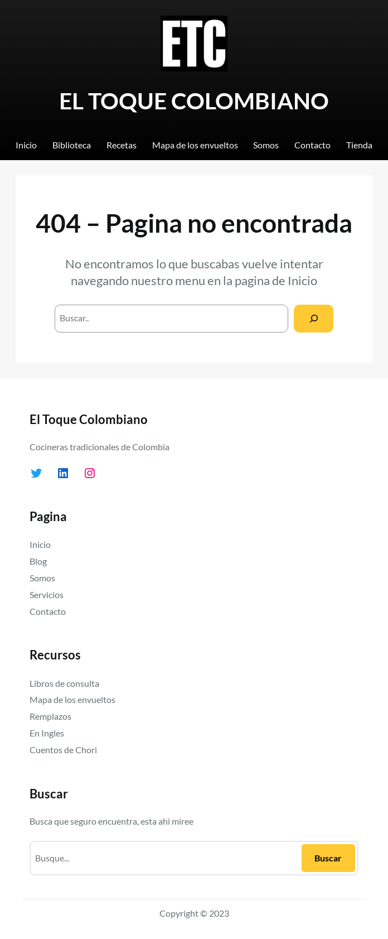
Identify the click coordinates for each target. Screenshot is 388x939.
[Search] (313, 318)
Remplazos (50, 716)
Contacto (48, 611)
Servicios (47, 594)
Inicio (302, 280)
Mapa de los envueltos (72, 699)
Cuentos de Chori (63, 749)
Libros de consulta (64, 683)
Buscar (328, 858)
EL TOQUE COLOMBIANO (194, 100)
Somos (42, 577)
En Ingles (47, 733)
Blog (38, 561)
